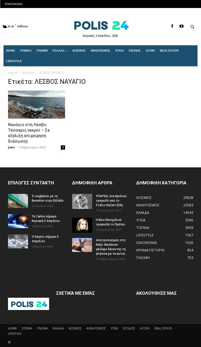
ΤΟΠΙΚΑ (27, 328)
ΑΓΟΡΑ (145, 328)
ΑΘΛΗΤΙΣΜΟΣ (96, 328)
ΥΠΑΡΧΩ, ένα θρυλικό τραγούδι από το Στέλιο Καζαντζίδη (111, 200)
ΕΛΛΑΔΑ (58, 328)
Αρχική (13, 73)
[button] (192, 26)
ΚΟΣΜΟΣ (75, 328)
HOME (12, 328)
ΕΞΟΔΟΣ (129, 328)
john (11, 147)
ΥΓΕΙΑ (114, 328)
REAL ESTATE (163, 328)
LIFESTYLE (14, 333)
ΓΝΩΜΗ (42, 328)
